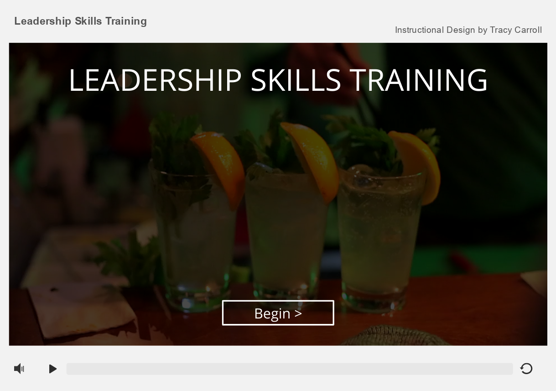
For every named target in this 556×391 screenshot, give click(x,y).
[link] (468, 28)
